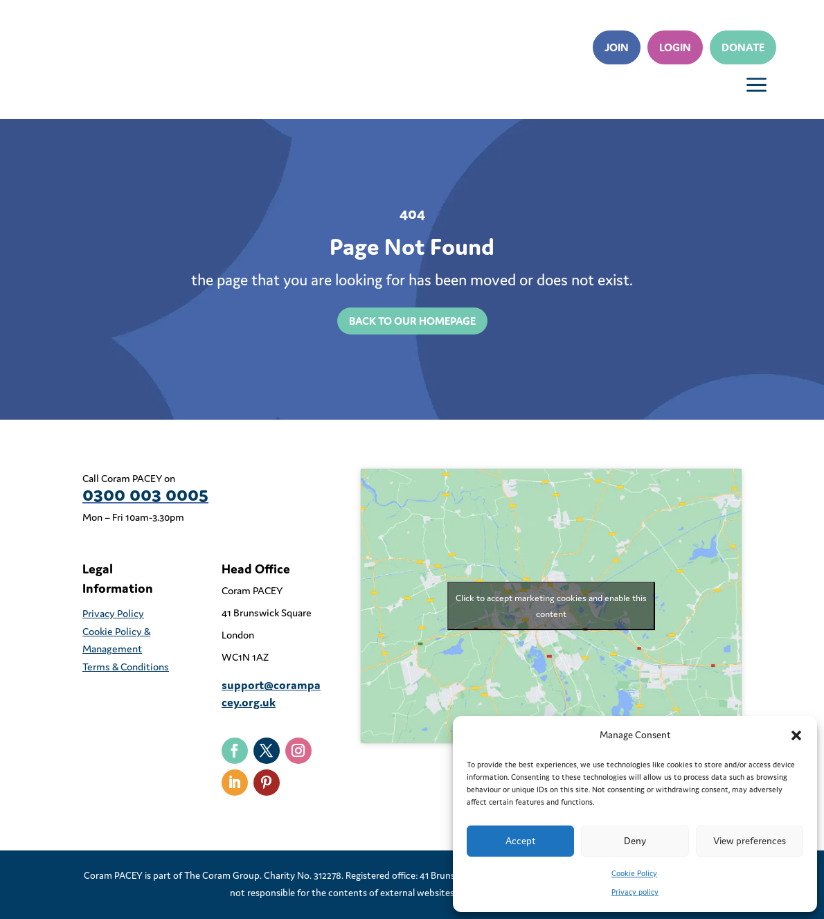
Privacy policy (635, 892)
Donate (743, 47)
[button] (796, 735)
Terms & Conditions (125, 666)
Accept (520, 840)
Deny (635, 840)
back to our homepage (412, 320)
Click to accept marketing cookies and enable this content (551, 606)
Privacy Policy (113, 613)
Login (675, 47)
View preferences (749, 840)
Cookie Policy (634, 873)
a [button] (756, 86)
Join (616, 47)
